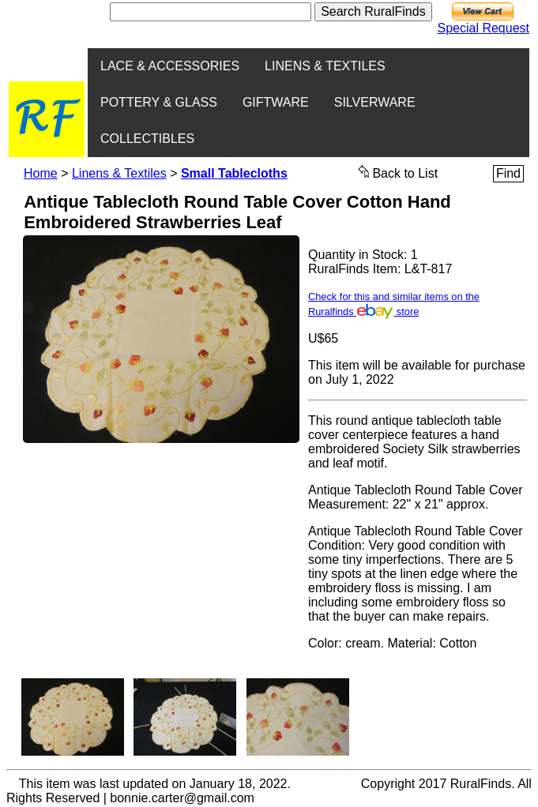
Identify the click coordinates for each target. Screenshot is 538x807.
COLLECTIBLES (147, 138)
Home (41, 173)
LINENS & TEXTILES (325, 66)
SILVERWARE (375, 102)
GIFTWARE (276, 102)
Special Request (483, 28)
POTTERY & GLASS (158, 102)
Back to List (398, 172)
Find (508, 173)
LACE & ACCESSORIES (169, 66)
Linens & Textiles (119, 173)
